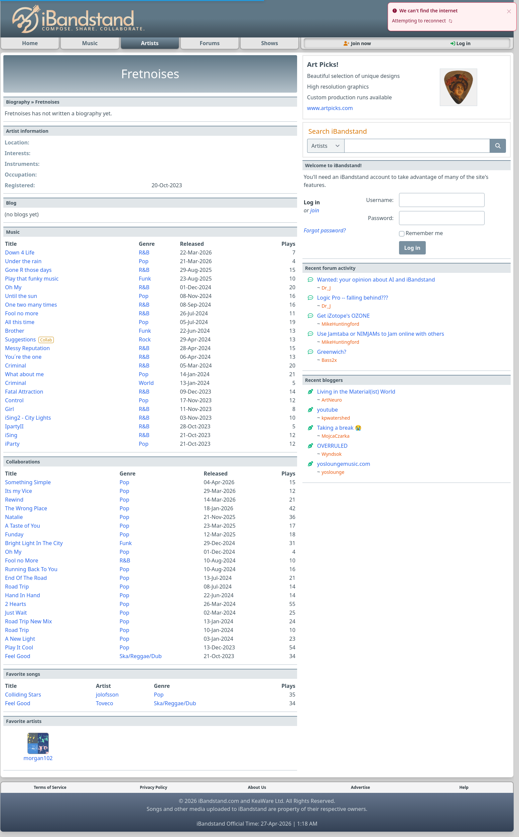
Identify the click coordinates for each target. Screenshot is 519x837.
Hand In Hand (22, 595)
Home (30, 43)
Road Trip (17, 586)
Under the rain (23, 261)
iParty (12, 443)
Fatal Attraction (24, 391)
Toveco (104, 703)
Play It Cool (19, 647)
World (146, 383)
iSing (11, 435)
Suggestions (20, 339)
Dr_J (326, 288)
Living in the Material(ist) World (356, 391)
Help (464, 787)
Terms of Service (50, 787)
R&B (144, 252)
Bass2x (329, 360)
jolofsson (107, 694)
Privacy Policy (153, 787)
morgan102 (37, 758)
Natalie (14, 517)
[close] (509, 10)
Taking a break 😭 (339, 427)
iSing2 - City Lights (28, 417)
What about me (24, 374)
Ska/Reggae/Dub (141, 656)
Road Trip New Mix (28, 621)
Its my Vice (18, 491)
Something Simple (28, 482)
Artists (150, 43)
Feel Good (17, 656)
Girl (9, 409)
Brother (14, 330)
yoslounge (332, 472)
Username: (379, 200)
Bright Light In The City (34, 543)
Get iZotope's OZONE (343, 315)
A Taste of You (22, 525)
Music (90, 43)
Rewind (14, 499)
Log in (412, 247)
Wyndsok (331, 454)
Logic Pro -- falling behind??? (352, 297)
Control (14, 400)
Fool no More (21, 560)
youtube (327, 409)
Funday (14, 534)
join (314, 210)
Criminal (15, 365)
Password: (381, 218)
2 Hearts (15, 604)
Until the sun (21, 296)
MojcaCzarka (335, 436)
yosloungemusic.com (343, 463)
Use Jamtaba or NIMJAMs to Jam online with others (380, 333)
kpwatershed (335, 418)
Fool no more (21, 313)
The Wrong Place (26, 508)
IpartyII (14, 426)
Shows (269, 43)
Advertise (360, 787)
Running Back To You (31, 569)
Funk (145, 278)
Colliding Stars (23, 694)
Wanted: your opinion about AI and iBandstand (376, 279)
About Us (257, 787)
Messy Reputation (27, 348)
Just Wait (16, 612)
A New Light (20, 638)
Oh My (13, 287)
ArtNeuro (331, 400)
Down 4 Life (19, 252)
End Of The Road (26, 578)
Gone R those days (28, 270)
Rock (145, 339)
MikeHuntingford (340, 324)
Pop (143, 261)
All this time (19, 322)
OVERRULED (332, 445)
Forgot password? (325, 230)
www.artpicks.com (330, 108)
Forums (210, 43)
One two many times (31, 304)
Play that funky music (31, 278)
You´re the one (23, 356)
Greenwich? (331, 351)
